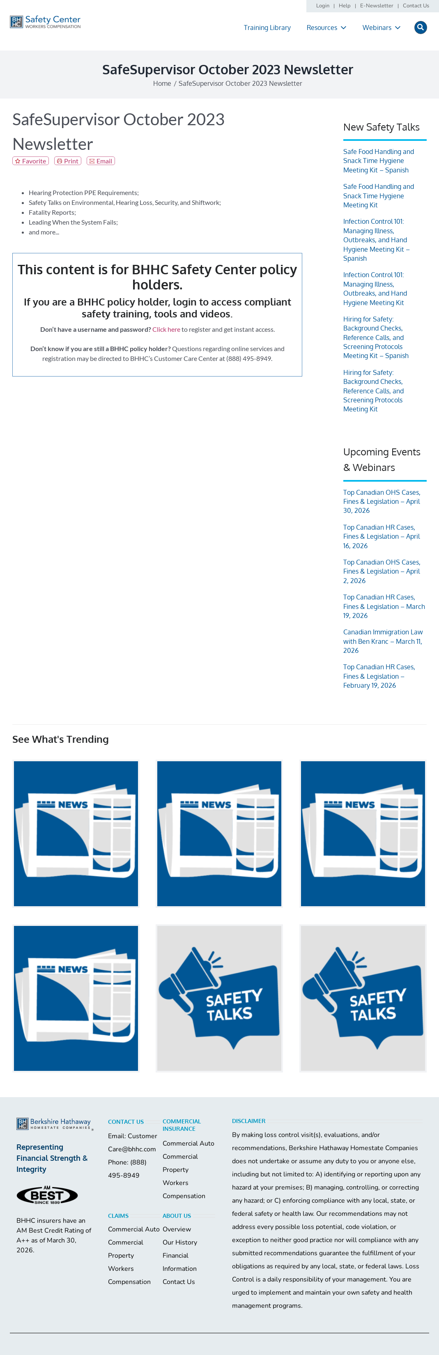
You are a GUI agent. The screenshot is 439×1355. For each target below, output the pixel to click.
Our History (180, 1242)
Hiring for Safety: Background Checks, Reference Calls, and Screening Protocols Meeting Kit (373, 390)
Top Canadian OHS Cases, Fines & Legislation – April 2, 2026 (382, 571)
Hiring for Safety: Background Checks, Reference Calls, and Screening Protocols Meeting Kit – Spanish (376, 337)
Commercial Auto (188, 1143)
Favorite (34, 161)
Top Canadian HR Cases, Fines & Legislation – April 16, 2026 (381, 536)
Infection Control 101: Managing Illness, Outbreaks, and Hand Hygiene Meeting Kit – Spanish (376, 239)
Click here (166, 329)
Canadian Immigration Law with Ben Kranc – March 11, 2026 (383, 641)
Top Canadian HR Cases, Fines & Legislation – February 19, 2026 (379, 676)
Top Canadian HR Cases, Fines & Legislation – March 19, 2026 (384, 606)
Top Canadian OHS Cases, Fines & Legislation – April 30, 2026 (382, 501)
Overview (177, 1229)
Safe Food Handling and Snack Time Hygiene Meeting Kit (378, 195)
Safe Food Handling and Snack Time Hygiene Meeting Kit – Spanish (378, 160)
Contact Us (179, 1281)
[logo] (45, 18)
